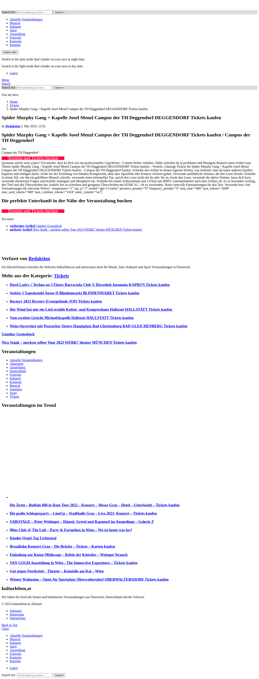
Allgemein (16, 363)
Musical (15, 23)
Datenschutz (18, 618)
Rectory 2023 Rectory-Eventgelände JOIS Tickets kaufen (56, 301)
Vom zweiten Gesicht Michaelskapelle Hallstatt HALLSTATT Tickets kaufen (72, 318)
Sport (13, 30)
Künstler (15, 45)
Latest (14, 73)
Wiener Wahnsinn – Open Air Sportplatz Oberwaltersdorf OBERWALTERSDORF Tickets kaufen (89, 579)
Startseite (16, 611)
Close (5, 628)
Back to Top (9, 625)
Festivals (15, 37)
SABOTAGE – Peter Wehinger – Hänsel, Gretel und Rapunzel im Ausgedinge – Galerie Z (82, 521)
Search (59, 12)
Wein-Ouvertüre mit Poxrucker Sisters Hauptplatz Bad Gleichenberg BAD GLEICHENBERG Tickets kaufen (98, 326)
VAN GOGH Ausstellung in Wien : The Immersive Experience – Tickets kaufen (73, 563)
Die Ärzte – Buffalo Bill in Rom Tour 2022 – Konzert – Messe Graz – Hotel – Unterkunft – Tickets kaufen (95, 505)
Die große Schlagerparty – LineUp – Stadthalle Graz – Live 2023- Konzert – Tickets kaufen (83, 513)
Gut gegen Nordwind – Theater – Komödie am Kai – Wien (57, 571)
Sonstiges (16, 389)
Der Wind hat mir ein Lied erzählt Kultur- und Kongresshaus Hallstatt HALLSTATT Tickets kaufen (91, 309)
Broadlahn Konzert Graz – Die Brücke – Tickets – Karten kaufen (62, 546)
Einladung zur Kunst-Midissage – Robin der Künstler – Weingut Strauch (68, 555)
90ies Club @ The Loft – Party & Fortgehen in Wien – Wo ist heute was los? (71, 530)
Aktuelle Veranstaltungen (26, 19)
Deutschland (18, 371)
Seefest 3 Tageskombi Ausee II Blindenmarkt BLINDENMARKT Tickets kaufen (74, 293)
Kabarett (15, 26)
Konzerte (16, 41)
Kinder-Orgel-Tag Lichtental (33, 538)
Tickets (61, 275)
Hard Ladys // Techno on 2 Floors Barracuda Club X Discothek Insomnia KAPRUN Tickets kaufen (90, 285)
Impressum (17, 614)
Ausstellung (17, 34)
